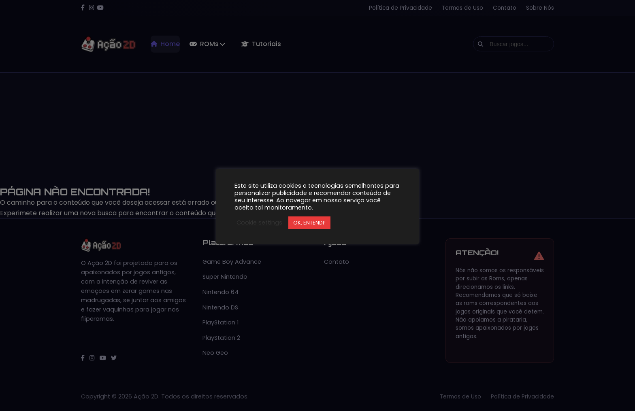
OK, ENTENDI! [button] (309, 223)
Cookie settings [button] (259, 222)
